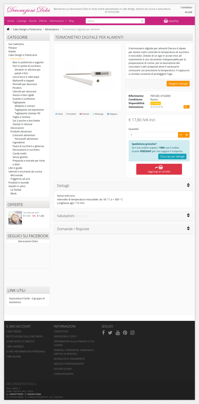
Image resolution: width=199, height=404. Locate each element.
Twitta (59, 114)
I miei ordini (13, 331)
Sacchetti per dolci (31, 212)
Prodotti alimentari (21, 131)
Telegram (112, 114)
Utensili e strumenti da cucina (25, 171)
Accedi (188, 12)
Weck (14, 193)
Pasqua (12, 47)
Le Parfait (16, 189)
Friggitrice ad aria (20, 178)
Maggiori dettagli (178, 83)
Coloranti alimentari (24, 135)
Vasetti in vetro (16, 186)
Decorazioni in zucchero (26, 149)
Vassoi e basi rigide (23, 95)
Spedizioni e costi (65, 336)
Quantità (134, 129)
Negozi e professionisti (69, 363)
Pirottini (17, 87)
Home (10, 21)
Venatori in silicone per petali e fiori (28, 71)
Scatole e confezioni (24, 98)
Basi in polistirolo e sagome (28, 62)
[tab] (123, 186)
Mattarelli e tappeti (23, 80)
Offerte (43, 21)
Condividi (71, 114)
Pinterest (84, 114)
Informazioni (57, 21)
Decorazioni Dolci (28, 241)
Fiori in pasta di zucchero (27, 66)
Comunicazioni (63, 373)
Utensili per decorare (24, 91)
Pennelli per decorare (25, 84)
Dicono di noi (63, 368)
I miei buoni (13, 356)
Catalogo (22, 21)
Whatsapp (98, 114)
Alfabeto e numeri (25, 106)
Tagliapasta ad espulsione (29, 109)
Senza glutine (20, 157)
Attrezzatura (17, 58)
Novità (32, 21)
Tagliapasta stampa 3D (27, 113)
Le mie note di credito (20, 341)
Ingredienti (19, 142)
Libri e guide (15, 168)
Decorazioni (17, 128)
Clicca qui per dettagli (172, 156)
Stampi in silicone (22, 124)
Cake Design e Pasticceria (22, 55)
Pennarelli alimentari (26, 138)
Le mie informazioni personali (25, 351)
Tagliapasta (19, 102)
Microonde (17, 175)
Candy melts (20, 153)
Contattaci (186, 7)
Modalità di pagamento (69, 358)
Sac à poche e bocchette (26, 120)
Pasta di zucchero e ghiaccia (28, 146)
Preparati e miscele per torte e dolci (29, 162)
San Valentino (16, 44)
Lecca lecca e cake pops (26, 76)
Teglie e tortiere (21, 117)
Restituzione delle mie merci (24, 336)
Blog (71, 21)
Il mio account (18, 326)
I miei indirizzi (15, 346)
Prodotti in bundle (18, 182)
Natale (12, 51)
